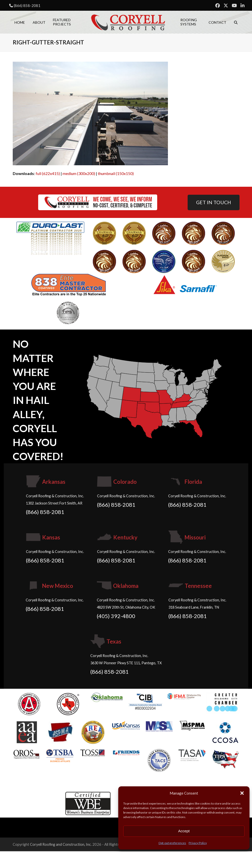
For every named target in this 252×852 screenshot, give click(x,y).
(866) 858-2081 (27, 5)
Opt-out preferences (172, 843)
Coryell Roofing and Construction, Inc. (61, 845)
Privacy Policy (198, 843)
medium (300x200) (79, 174)
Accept (184, 831)
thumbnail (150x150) (116, 174)
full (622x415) (48, 174)
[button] (242, 793)
